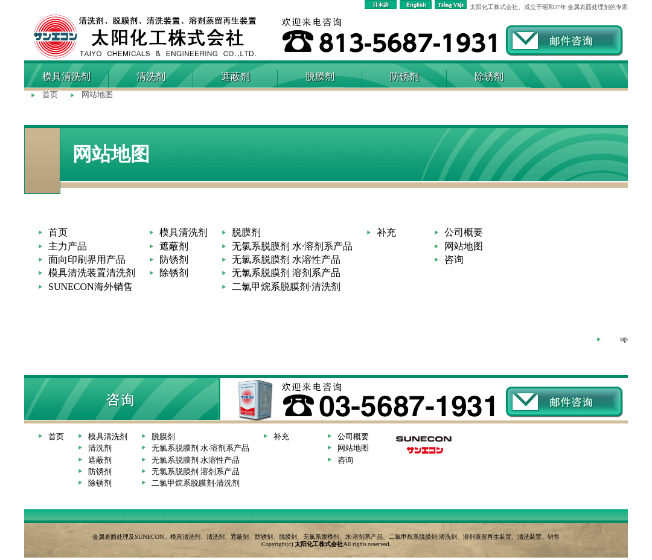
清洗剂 (150, 76)
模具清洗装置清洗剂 (91, 273)
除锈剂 (489, 76)
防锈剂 (404, 76)
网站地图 (97, 95)
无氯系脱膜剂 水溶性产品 (286, 259)
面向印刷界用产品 (87, 259)
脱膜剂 (319, 76)
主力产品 (67, 246)
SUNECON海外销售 (90, 287)
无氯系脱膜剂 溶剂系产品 (286, 273)
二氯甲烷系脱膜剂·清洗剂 (286, 287)
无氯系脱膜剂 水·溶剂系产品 (292, 246)
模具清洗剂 (183, 232)
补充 (386, 232)
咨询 (454, 259)
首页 (50, 95)
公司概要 (463, 232)
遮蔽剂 (235, 76)
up (624, 339)
